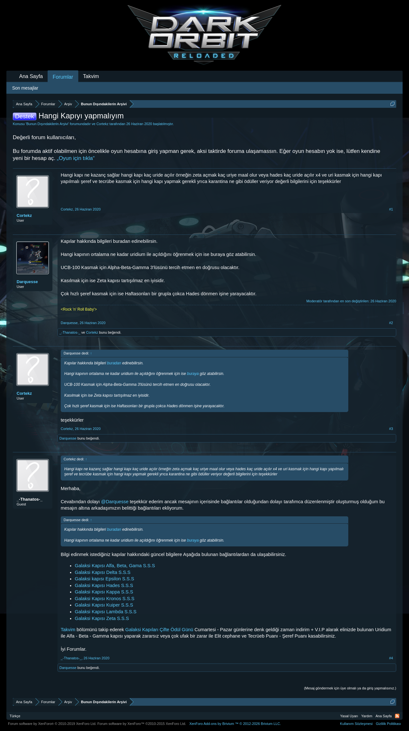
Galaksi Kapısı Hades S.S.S (104, 585)
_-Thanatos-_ (69, 332)
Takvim (68, 629)
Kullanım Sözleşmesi (356, 724)
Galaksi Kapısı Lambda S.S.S (105, 611)
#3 (391, 429)
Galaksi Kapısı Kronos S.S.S (105, 598)
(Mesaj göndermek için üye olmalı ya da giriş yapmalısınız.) (350, 688)
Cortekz (102, 124)
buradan (114, 363)
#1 (391, 209)
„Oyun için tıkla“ (76, 158)
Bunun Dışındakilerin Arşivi (47, 124)
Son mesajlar (25, 88)
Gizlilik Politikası (388, 724)
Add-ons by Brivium (235, 724)
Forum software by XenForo (52, 724)
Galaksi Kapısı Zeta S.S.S (102, 618)
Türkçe (15, 716)
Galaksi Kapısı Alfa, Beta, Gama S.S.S (115, 565)
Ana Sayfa (31, 76)
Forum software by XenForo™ (141, 724)
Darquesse (27, 281)
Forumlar (63, 77)
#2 (391, 323)
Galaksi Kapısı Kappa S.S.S (104, 591)
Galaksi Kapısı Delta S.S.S (102, 572)
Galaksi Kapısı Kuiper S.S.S (104, 605)
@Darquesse (114, 501)
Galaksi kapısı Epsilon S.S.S (104, 578)
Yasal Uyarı (349, 716)
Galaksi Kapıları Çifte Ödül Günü (159, 629)
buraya (193, 373)
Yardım (367, 716)
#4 (391, 658)
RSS (397, 716)
